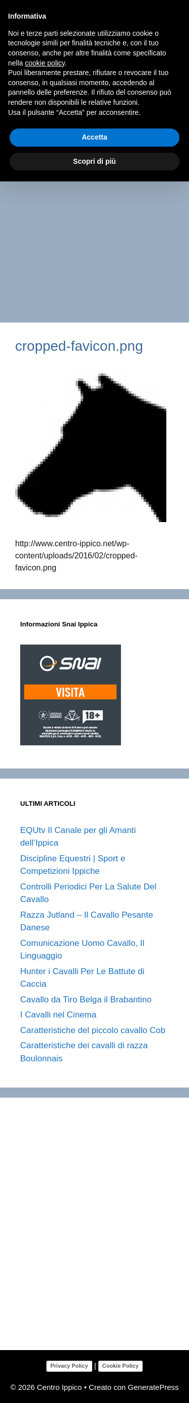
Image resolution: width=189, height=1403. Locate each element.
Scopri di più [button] (94, 161)
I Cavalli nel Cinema (58, 1014)
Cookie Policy (120, 1366)
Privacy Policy (69, 1366)
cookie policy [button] (45, 63)
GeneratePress (153, 1387)
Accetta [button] (94, 137)
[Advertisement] (94, 217)
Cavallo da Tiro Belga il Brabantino (86, 999)
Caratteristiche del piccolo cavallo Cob (92, 1030)
